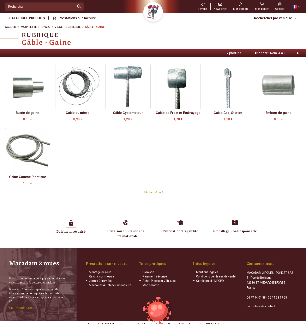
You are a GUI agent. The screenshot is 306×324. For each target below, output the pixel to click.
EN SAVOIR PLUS (20, 306)
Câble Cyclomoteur (128, 113)
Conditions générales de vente (216, 276)
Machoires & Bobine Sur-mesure (110, 285)
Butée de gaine (27, 113)
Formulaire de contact (261, 302)
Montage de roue (100, 272)
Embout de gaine (278, 113)
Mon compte (151, 285)
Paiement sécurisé (155, 276)
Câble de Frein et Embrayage (178, 113)
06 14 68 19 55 (277, 293)
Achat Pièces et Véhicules (159, 280)
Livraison (148, 272)
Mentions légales (207, 272)
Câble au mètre (78, 113)
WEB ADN (212, 321)
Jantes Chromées (100, 280)
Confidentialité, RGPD (210, 280)
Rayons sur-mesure (102, 276)
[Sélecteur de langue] (296, 6)
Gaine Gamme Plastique (27, 177)
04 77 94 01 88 (256, 293)
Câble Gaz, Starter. (228, 113)
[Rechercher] (40, 6)
